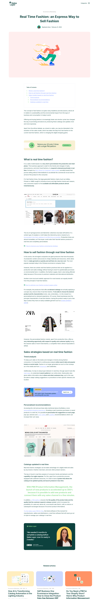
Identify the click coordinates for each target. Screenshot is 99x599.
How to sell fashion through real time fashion (42, 93)
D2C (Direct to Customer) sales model (47, 170)
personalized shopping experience (34, 410)
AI (26, 588)
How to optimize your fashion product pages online (41, 285)
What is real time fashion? (37, 91)
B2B (24, 588)
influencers (43, 366)
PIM (21, 588)
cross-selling (42, 414)
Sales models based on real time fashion (41, 95)
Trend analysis (34, 97)
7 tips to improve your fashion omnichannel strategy (41, 246)
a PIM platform (35, 500)
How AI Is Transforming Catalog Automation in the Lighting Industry (20, 593)
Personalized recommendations (40, 99)
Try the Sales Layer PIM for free (34, 511)
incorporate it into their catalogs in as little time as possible (42, 237)
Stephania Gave (46, 27)
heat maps (27, 373)
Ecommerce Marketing (49, 11)
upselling (51, 414)
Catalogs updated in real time (39, 102)
